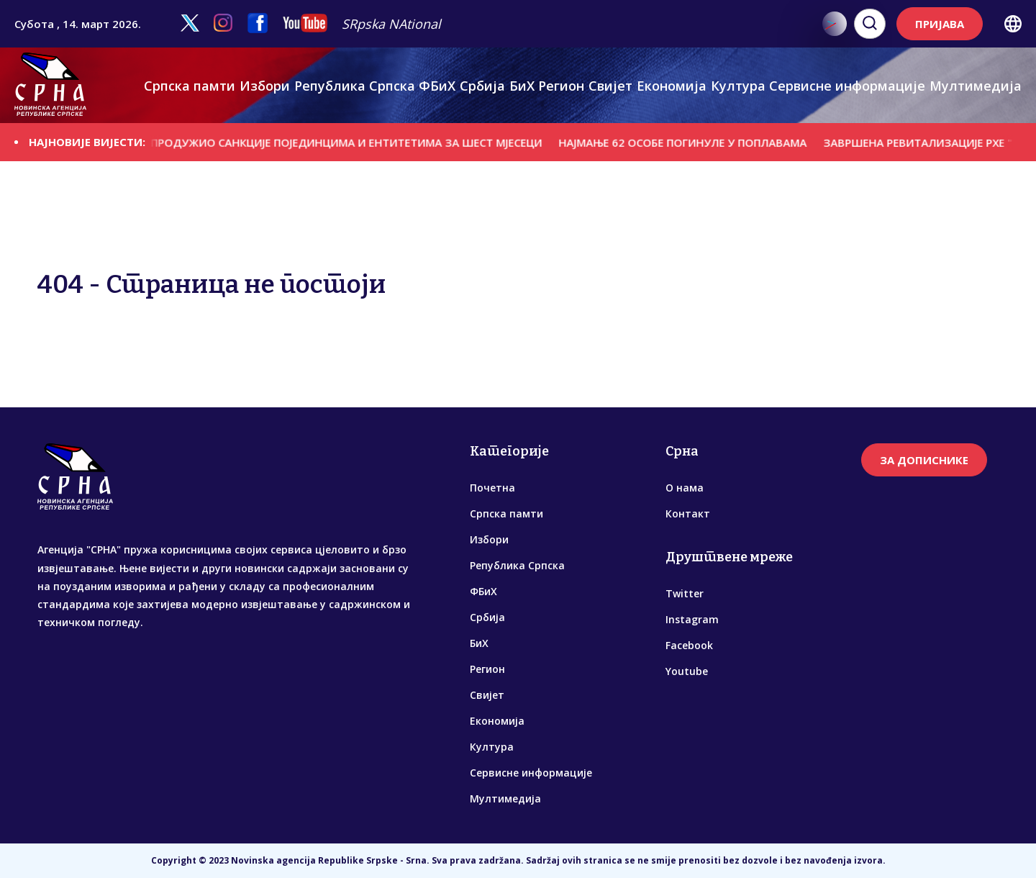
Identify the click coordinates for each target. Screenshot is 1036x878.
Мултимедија (976, 85)
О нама (684, 487)
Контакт (687, 513)
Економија (671, 85)
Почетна (492, 487)
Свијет (610, 85)
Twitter (684, 593)
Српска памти (189, 85)
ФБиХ (437, 85)
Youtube (686, 671)
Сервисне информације (847, 85)
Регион (561, 85)
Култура (738, 85)
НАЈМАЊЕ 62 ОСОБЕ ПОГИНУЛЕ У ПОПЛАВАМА (694, 142)
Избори (265, 85)
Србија (482, 85)
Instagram (692, 619)
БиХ (522, 85)
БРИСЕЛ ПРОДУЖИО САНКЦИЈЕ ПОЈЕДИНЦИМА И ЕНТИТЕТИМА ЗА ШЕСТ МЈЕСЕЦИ (335, 142)
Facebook (689, 645)
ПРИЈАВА (939, 24)
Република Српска (354, 85)
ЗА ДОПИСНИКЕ (924, 460)
